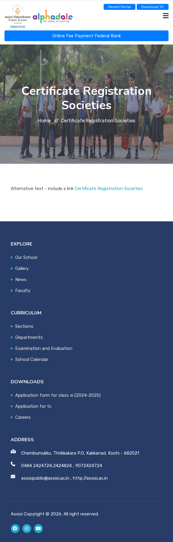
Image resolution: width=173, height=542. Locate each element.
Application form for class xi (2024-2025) (58, 395)
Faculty (22, 290)
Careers (23, 417)
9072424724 (88, 465)
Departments (29, 337)
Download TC (152, 7)
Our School (26, 257)
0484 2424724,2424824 (46, 465)
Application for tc (33, 406)
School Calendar (31, 359)
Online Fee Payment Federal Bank (86, 35)
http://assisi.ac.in (90, 478)
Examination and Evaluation (43, 348)
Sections (24, 326)
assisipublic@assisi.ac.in (45, 478)
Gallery (22, 268)
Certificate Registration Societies (109, 188)
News (21, 279)
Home (44, 120)
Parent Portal (119, 7)
